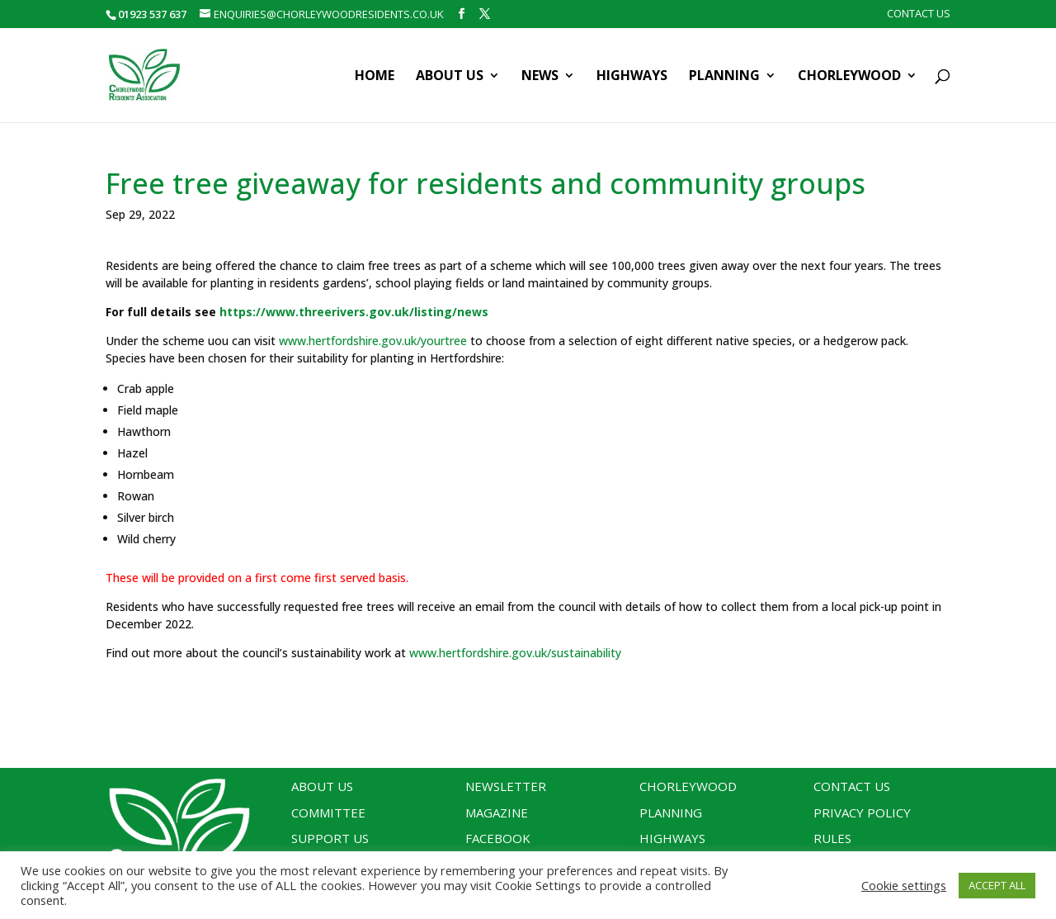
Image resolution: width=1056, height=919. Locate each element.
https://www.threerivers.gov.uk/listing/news (353, 312)
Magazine (496, 812)
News (540, 76)
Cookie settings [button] (903, 885)
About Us (449, 76)
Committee (328, 812)
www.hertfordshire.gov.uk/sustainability (515, 653)
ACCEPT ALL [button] (997, 885)
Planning (724, 76)
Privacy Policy (862, 812)
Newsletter (505, 786)
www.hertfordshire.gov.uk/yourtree (373, 340)
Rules (832, 838)
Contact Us (918, 14)
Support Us (330, 838)
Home (374, 76)
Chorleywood (849, 76)
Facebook (497, 838)
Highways (631, 76)
